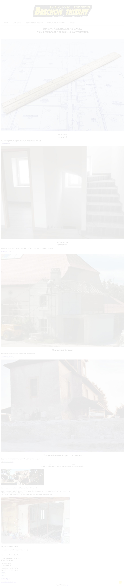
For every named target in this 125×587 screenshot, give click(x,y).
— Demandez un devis (7, 251)
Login (67, 585)
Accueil (3, 572)
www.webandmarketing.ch (8, 582)
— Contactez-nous (6, 143)
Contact (3, 575)
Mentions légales (5, 578)
